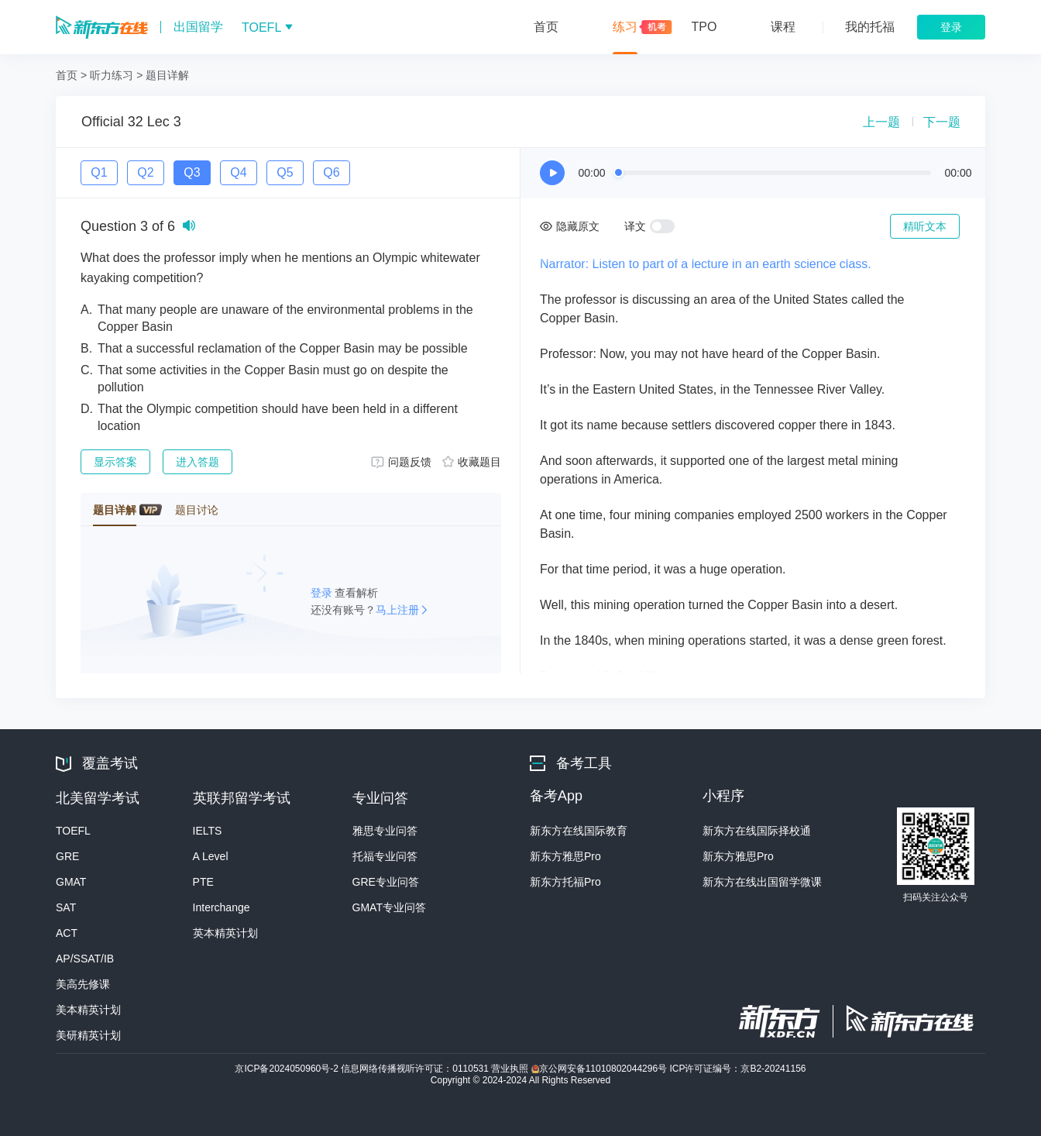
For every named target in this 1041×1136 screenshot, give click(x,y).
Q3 (192, 172)
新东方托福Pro (565, 882)
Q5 (285, 172)
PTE (203, 882)
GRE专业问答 (385, 882)
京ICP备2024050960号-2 (288, 1068)
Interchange (221, 907)
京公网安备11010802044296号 (600, 1068)
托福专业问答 (384, 856)
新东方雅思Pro (565, 856)
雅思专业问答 (384, 830)
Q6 (331, 172)
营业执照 (511, 1068)
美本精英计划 (88, 1009)
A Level (210, 856)
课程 (783, 26)
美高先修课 (83, 984)
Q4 (238, 172)
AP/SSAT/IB (85, 958)
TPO (704, 26)
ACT (66, 933)
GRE (67, 856)
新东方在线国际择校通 (757, 830)
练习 (625, 26)
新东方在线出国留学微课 (762, 882)
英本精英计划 (225, 933)
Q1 (99, 172)
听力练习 (111, 75)
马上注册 (397, 610)
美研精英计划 (88, 1035)
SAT (66, 907)
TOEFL (73, 830)
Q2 (145, 172)
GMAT (71, 882)
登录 (323, 593)
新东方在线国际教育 (578, 830)
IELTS (207, 830)
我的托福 (870, 26)
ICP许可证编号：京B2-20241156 (737, 1068)
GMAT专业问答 (389, 907)
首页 (546, 26)
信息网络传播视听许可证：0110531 (416, 1068)
